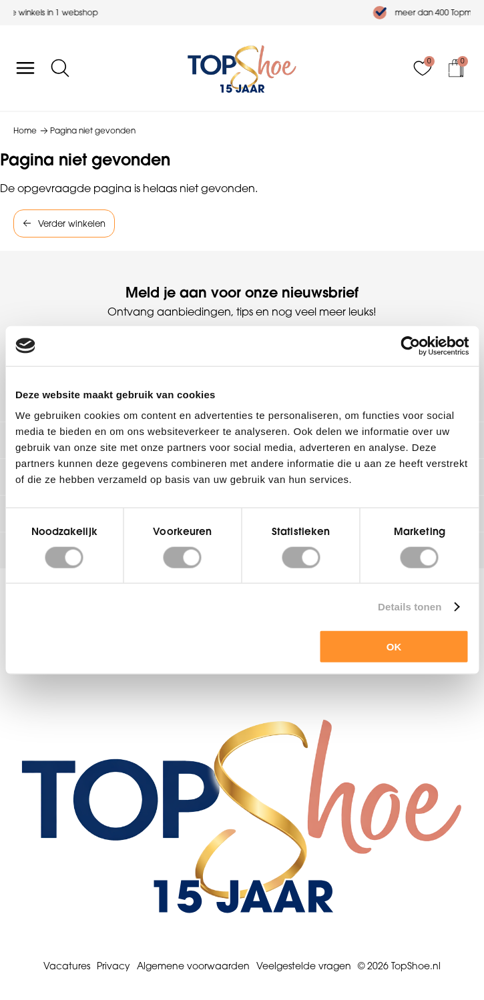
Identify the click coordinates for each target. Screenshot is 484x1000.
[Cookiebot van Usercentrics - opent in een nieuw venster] (410, 346)
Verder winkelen (71, 223)
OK (394, 646)
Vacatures (66, 966)
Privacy (113, 966)
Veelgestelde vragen (303, 966)
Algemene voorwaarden (193, 966)
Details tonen (409, 606)
